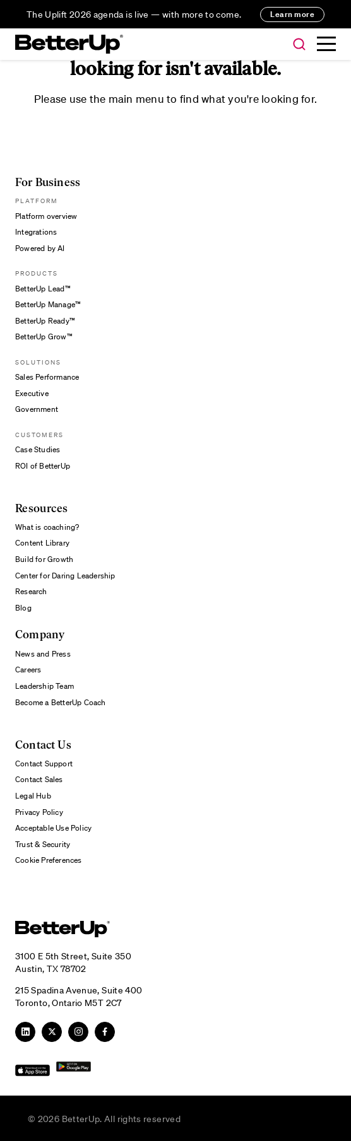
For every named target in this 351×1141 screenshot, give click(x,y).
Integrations (36, 232)
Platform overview (46, 216)
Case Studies (37, 449)
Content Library (42, 542)
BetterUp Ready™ (45, 320)
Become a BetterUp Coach (60, 702)
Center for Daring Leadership (65, 575)
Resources (41, 508)
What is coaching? (47, 527)
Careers (28, 669)
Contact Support (44, 763)
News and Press (43, 653)
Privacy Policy (39, 812)
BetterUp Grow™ (44, 336)
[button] (299, 45)
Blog (23, 607)
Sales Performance (47, 377)
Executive (32, 393)
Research (31, 591)
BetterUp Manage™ (48, 304)
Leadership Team (44, 686)
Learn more (292, 14)
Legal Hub (33, 795)
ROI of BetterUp (42, 466)
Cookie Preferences (48, 860)
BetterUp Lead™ (43, 288)
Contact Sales (39, 779)
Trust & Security (42, 844)
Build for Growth (44, 559)
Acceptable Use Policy (53, 828)
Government (36, 409)
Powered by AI (40, 248)
